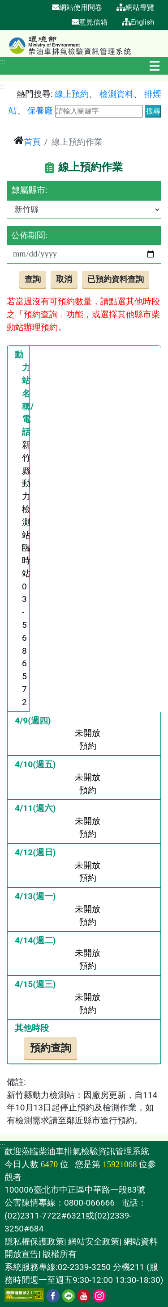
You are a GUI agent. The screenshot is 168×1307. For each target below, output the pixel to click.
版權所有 (60, 1254)
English (138, 22)
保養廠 (40, 110)
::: (2, 62)
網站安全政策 (93, 1241)
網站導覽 (135, 7)
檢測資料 (116, 94)
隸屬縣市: (29, 190)
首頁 (32, 142)
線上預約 (72, 94)
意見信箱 (90, 22)
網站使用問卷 (77, 7)
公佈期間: (29, 235)
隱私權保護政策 (34, 1241)
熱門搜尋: (35, 94)
